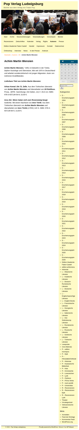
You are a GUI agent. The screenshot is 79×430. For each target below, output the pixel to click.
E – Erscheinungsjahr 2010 (68, 141)
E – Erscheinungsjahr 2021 (68, 221)
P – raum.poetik (67, 383)
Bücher (60, 37)
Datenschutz (59, 46)
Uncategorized (67, 402)
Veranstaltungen (38, 37)
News (26, 51)
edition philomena (68, 267)
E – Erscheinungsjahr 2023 (68, 235)
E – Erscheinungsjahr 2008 (68, 127)
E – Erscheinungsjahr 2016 (68, 199)
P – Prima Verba (68, 381)
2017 (63, 81)
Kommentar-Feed (68, 419)
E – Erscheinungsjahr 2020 (68, 213)
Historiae (65, 269)
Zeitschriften (20, 41)
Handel (31, 46)
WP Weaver (70, 427)
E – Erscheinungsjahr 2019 (68, 206)
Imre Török (37, 103)
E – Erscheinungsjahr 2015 (68, 177)
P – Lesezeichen (68, 373)
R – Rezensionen (68, 388)
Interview (18, 51)
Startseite (7, 55)
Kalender (30, 41)
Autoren (53, 41)
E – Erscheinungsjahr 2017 (68, 185)
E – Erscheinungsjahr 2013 (68, 163)
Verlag (38, 41)
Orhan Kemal (9, 87)
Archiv (12, 37)
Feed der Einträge (68, 417)
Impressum (41, 46)
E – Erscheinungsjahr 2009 (68, 134)
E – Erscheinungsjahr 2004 (68, 97)
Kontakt (50, 46)
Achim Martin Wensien (30, 81)
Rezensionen (8, 41)
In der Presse (35, 51)
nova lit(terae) (67, 347)
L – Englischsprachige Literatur (68, 296)
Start (5, 37)
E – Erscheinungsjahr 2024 (68, 243)
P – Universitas (67, 385)
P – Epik (65, 354)
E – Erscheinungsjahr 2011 (68, 148)
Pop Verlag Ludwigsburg (23, 4)
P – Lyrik (65, 376)
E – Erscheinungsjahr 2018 (68, 192)
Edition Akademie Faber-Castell (15, 46)
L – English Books (68, 301)
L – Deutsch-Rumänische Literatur (66, 284)
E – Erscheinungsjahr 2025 (68, 250)
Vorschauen (51, 37)
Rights (45, 41)
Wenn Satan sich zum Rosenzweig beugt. (30, 100)
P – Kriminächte (67, 371)
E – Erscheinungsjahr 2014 (68, 170)
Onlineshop (8, 51)
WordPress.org (67, 422)
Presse (61, 41)
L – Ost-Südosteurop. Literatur (67, 320)
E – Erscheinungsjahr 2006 (68, 112)
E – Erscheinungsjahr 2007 (68, 119)
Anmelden (65, 415)
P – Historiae (66, 361)
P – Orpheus (66, 378)
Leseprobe (66, 344)
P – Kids (65, 368)
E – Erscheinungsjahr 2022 (68, 228)
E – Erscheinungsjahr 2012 (68, 155)
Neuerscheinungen (23, 37)
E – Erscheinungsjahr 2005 (68, 105)
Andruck (45, 51)
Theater (64, 400)
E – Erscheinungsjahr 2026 (68, 257)
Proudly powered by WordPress (48, 427)
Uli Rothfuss (49, 89)
